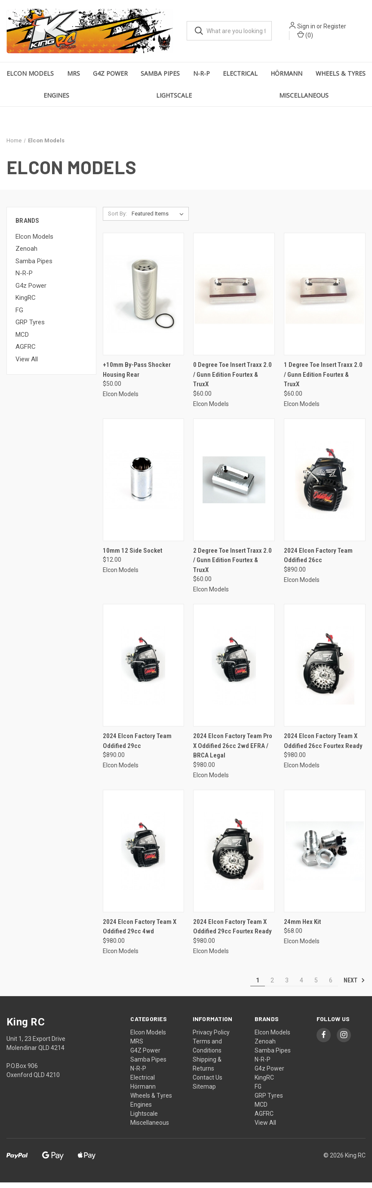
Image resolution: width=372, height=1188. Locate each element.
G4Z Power (110, 79)
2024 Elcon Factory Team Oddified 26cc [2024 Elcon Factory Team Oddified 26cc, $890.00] (318, 561)
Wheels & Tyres (341, 79)
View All (26, 365)
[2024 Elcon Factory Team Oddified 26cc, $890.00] (325, 485)
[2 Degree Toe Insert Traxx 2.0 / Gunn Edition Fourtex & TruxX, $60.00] (234, 485)
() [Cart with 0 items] (316, 38)
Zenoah (26, 255)
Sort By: (117, 219)
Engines (56, 101)
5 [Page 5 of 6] (316, 985)
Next (354, 986)
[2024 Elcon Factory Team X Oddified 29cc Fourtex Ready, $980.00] (234, 856)
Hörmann (286, 79)
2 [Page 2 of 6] (272, 985)
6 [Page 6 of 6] (330, 985)
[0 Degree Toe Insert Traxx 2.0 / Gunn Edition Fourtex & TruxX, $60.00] (234, 300)
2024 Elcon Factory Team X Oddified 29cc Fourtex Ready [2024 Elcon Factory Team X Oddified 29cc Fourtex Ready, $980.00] (232, 932)
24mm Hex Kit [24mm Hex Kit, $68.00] (302, 927)
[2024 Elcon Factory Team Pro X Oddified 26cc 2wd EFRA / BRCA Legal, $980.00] (234, 671)
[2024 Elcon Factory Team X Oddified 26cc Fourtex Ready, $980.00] (325, 671)
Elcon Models (30, 79)
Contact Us (207, 1083)
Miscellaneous (304, 101)
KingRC (25, 304)
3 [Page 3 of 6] (287, 985)
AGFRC (25, 353)
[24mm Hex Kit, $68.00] (325, 856)
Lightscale (174, 101)
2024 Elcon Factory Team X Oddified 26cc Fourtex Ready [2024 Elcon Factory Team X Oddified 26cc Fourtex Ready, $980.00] (323, 747)
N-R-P (201, 79)
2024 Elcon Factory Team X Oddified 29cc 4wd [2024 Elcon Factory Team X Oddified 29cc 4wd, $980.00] (139, 932)
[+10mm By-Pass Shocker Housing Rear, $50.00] (144, 300)
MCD (22, 340)
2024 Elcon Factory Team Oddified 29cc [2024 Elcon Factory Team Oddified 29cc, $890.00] (137, 747)
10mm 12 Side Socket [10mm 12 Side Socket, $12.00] (132, 556)
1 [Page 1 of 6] (257, 985)
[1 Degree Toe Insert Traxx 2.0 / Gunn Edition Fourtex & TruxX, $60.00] (325, 300)
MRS (73, 79)
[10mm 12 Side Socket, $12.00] (144, 485)
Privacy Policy (211, 1037)
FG (19, 316)
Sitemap (204, 1092)
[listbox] (159, 219)
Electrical (240, 79)
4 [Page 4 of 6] (301, 985)
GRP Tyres (30, 328)
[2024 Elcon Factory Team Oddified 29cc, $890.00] (144, 671)
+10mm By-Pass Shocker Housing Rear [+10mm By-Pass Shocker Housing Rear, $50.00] (137, 376)
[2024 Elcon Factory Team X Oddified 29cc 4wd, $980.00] (144, 856)
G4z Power (30, 291)
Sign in (317, 29)
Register (346, 29)
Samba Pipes (160, 79)
